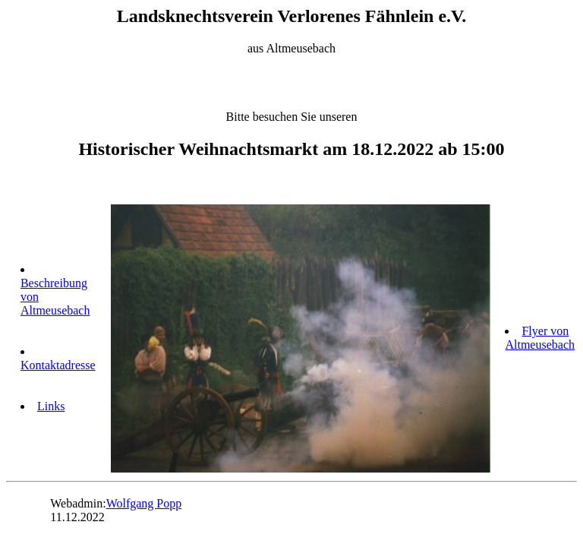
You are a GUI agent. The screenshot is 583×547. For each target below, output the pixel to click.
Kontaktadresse (58, 365)
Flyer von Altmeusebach (540, 337)
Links (51, 406)
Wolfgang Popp (144, 503)
